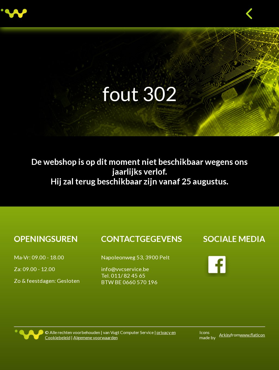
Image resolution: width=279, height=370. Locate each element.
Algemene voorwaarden (95, 337)
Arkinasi (224, 334)
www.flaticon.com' (252, 334)
